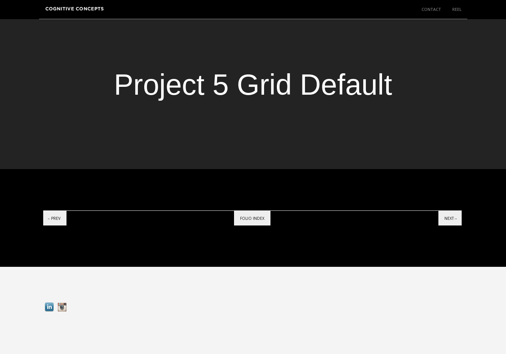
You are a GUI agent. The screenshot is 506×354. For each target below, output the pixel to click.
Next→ (451, 218)
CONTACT (431, 9)
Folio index (252, 218)
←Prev (53, 218)
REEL (457, 9)
